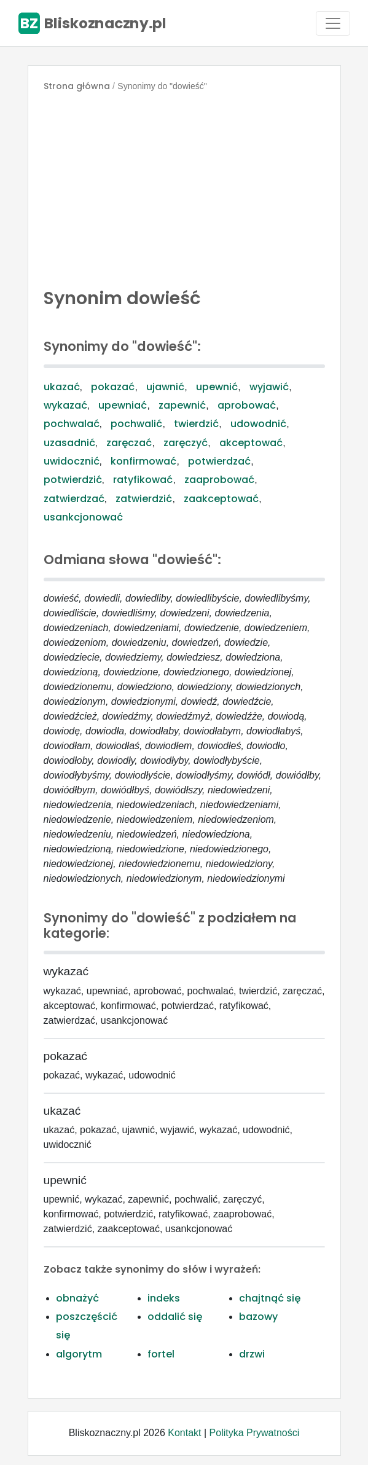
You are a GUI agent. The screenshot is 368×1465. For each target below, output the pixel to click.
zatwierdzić (143, 499)
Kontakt (184, 1433)
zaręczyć (185, 443)
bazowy (258, 1317)
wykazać (65, 405)
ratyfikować (143, 480)
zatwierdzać (74, 499)
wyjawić (269, 387)
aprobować (246, 405)
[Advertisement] (184, 187)
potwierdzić (73, 480)
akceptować (251, 443)
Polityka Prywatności (254, 1433)
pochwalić (136, 424)
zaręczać (129, 443)
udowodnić (258, 424)
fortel (160, 1354)
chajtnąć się (269, 1298)
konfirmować (143, 461)
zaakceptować (221, 499)
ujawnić (165, 387)
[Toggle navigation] (333, 23)
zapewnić (182, 405)
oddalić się (174, 1317)
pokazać (113, 387)
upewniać (122, 405)
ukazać (62, 387)
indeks (163, 1298)
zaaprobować (219, 480)
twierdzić (196, 424)
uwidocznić (72, 461)
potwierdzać (219, 461)
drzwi (252, 1354)
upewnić (217, 387)
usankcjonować (83, 517)
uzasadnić (69, 443)
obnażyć (77, 1298)
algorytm (79, 1354)
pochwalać (72, 424)
